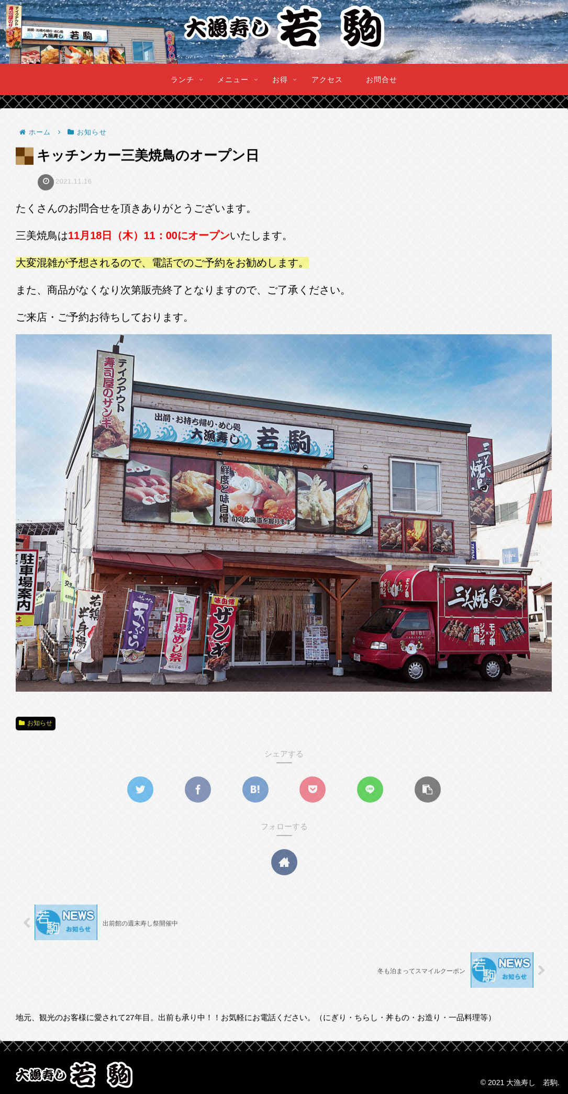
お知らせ (35, 723)
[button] (428, 790)
